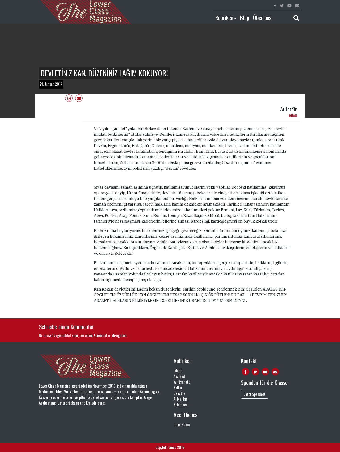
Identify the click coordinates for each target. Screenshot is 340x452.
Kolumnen (180, 404)
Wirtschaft (182, 382)
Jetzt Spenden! (254, 394)
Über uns (262, 17)
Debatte (179, 393)
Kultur (178, 387)
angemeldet (62, 335)
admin (293, 115)
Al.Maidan (180, 399)
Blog (244, 17)
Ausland (179, 376)
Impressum (182, 424)
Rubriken (224, 17)
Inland (178, 370)
